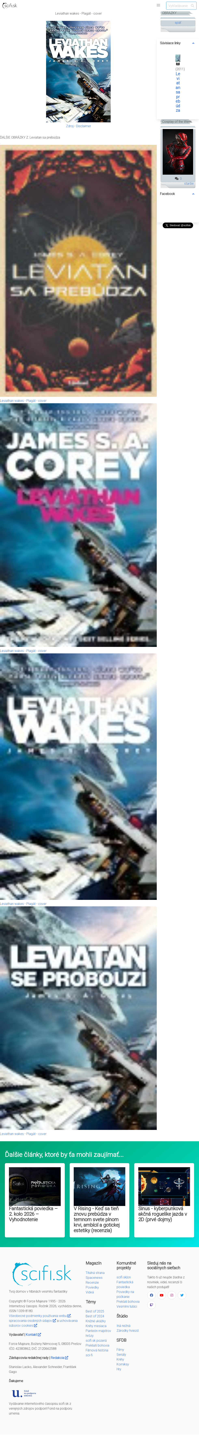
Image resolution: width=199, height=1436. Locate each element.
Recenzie (92, 1282)
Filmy (120, 1350)
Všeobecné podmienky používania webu (40, 1316)
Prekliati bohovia (97, 1345)
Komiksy (123, 1364)
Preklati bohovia (128, 1302)
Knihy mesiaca (96, 1326)
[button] (158, 5)
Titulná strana (95, 1273)
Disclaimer (83, 126)
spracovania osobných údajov (32, 1321)
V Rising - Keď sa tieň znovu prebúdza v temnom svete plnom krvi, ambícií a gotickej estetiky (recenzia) (97, 1219)
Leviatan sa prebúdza (178, 92)
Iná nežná (123, 1326)
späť (178, 23)
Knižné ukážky (96, 1321)
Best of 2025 (95, 1311)
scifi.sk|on (124, 1277)
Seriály (121, 1354)
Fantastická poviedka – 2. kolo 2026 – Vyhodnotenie (33, 1214)
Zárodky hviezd (127, 1331)
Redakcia (59, 1358)
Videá (90, 1292)
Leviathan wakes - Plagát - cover (23, 401)
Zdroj (70, 126)
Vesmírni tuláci (127, 1306)
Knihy (120, 1359)
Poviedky (92, 1287)
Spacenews (94, 1278)
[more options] (193, 43)
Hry (119, 1369)
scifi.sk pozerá (96, 1340)
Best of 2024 (95, 1316)
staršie (189, 183)
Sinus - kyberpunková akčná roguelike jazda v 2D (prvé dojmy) (162, 1214)
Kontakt (33, 1335)
